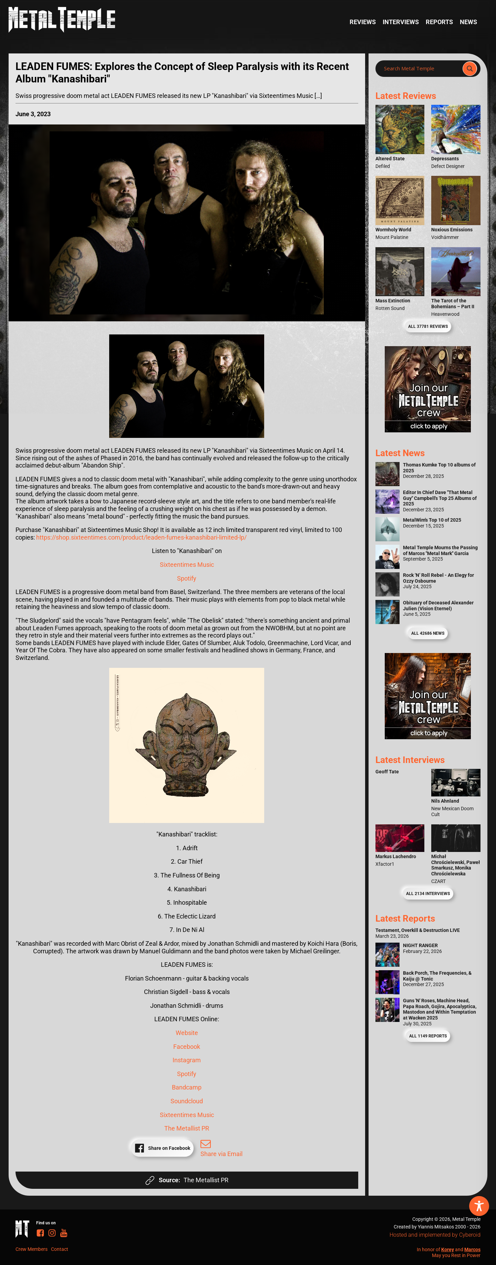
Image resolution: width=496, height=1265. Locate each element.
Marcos (472, 1249)
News (468, 22)
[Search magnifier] (470, 68)
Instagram (187, 1060)
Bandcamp (187, 1087)
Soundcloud (186, 1101)
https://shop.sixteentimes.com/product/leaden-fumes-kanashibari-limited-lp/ (141, 537)
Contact (59, 1249)
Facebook (186, 1046)
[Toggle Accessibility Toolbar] (479, 1206)
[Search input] (421, 68)
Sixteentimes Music (187, 564)
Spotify (186, 578)
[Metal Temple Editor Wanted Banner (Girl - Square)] (428, 430)
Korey (447, 1249)
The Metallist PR (186, 1128)
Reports (439, 22)
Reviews (363, 22)
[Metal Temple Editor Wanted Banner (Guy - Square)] (428, 737)
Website (187, 1032)
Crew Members (32, 1249)
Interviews (401, 22)
